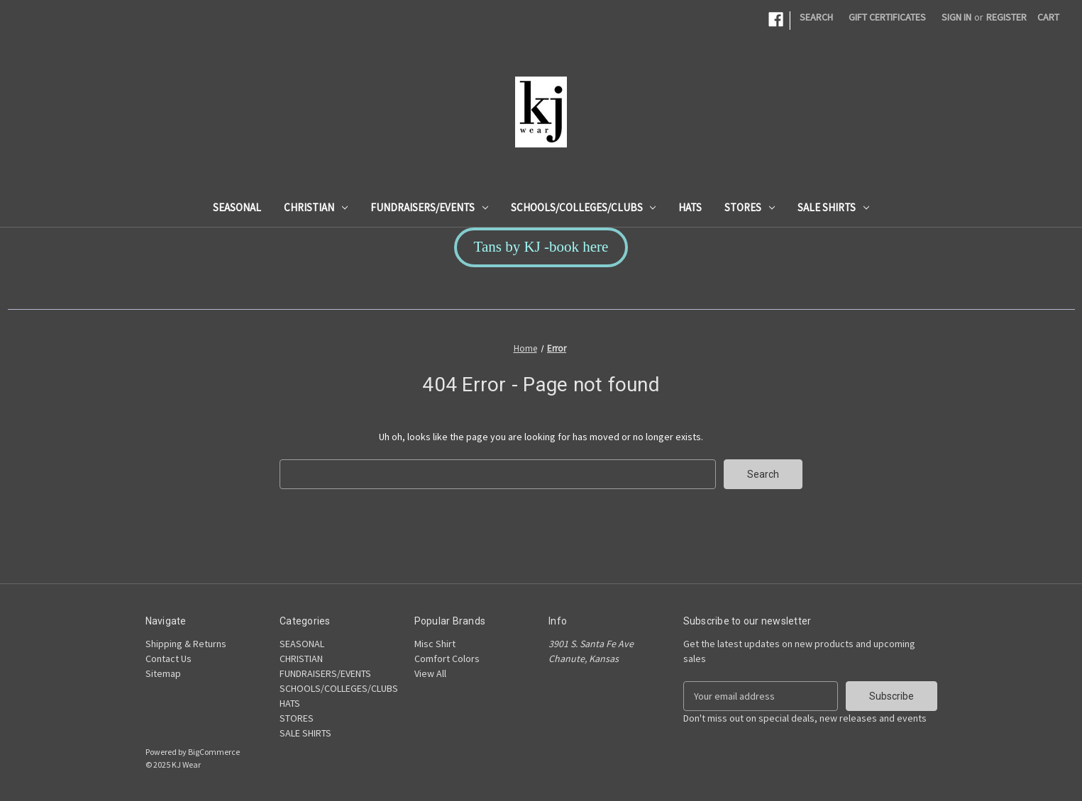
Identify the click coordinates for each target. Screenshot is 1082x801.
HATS (690, 207)
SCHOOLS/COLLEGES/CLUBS (583, 207)
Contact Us (168, 658)
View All (430, 673)
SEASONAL (237, 207)
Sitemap (163, 673)
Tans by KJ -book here (541, 246)
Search (816, 17)
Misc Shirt (435, 643)
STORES (749, 207)
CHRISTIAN (316, 207)
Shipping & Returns (185, 643)
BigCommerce (214, 751)
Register (1006, 17)
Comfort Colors (447, 658)
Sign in (956, 17)
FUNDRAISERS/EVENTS (429, 207)
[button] (541, 247)
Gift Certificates (887, 17)
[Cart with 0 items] (1048, 17)
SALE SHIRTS (833, 207)
